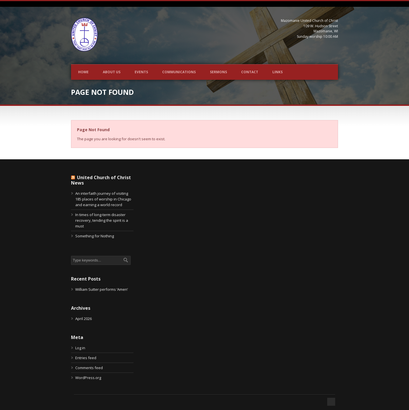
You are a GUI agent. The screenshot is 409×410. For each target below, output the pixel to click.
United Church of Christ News (101, 180)
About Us (111, 72)
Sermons (218, 72)
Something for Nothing (94, 236)
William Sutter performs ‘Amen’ (101, 289)
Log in (80, 347)
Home (83, 72)
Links (277, 72)
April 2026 (83, 318)
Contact (249, 72)
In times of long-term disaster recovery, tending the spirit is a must (101, 220)
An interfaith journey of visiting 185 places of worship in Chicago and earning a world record (103, 199)
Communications (179, 72)
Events (141, 72)
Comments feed (89, 367)
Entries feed (85, 357)
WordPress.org (88, 377)
